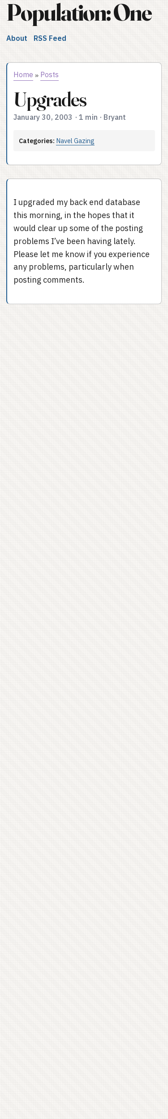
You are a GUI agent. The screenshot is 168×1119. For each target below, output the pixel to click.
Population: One (78, 12)
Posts (49, 74)
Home (23, 74)
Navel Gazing (75, 140)
